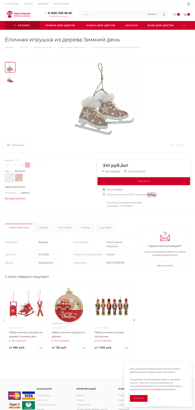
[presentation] (4, 320)
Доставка (105, 228)
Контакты (42, 400)
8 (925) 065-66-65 (60, 13)
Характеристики (19, 228)
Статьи (80, 400)
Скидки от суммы (46, 404)
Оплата (85, 228)
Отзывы (43, 228)
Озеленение (84, 404)
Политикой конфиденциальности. (157, 389)
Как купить (64, 228)
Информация (86, 388)
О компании (44, 395)
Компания (44, 388)
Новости (81, 395)
